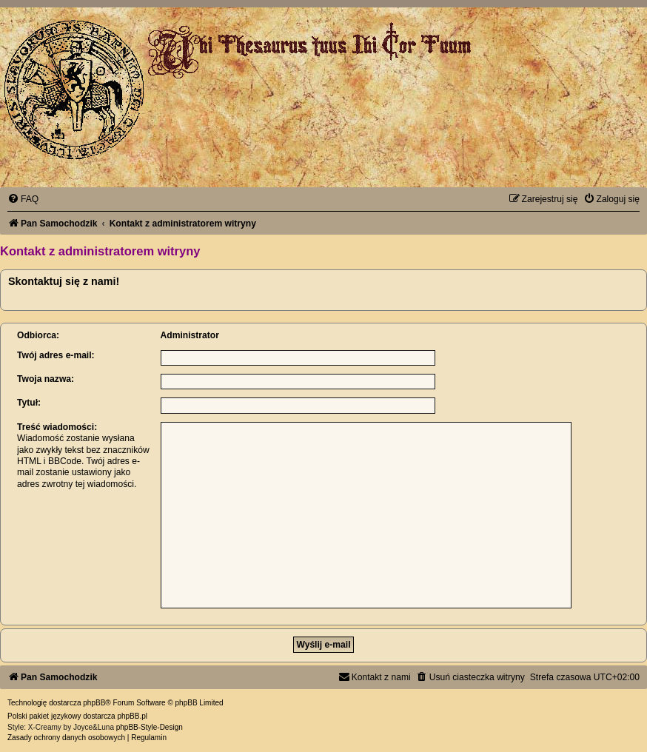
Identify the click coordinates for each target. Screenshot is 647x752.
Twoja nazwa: (45, 379)
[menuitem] (22, 199)
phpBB (94, 703)
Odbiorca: (38, 335)
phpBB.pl (132, 716)
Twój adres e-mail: (56, 355)
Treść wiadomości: (57, 427)
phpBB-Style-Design (149, 727)
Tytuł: (29, 402)
